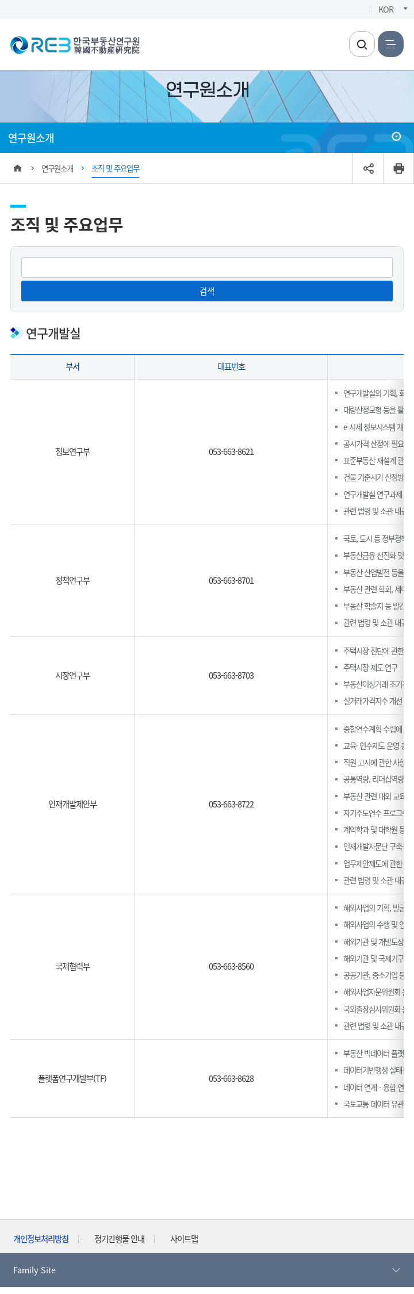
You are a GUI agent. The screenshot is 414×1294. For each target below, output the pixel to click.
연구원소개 (31, 137)
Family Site (207, 1270)
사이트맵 (184, 1238)
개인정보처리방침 (40, 1238)
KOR (385, 9)
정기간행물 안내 (119, 1238)
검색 (207, 291)
